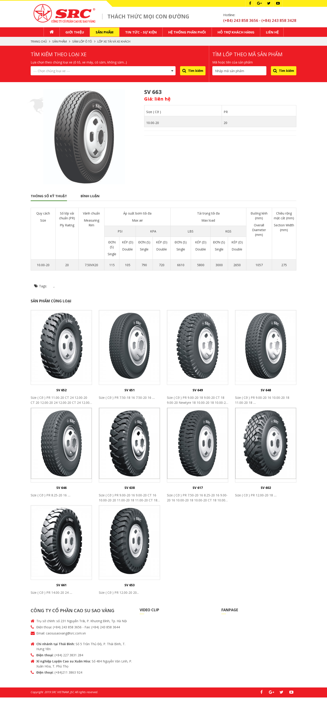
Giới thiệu (74, 32)
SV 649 (198, 390)
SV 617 (198, 488)
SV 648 (266, 390)
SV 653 (129, 586)
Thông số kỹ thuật (49, 196)
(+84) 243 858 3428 (278, 20)
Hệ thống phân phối (187, 32)
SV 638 (129, 488)
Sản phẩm (105, 32)
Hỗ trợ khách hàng (236, 32)
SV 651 (129, 390)
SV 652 (61, 390)
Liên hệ (272, 32)
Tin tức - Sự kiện (141, 32)
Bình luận (90, 196)
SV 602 (266, 488)
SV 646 (61, 488)
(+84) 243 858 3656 (241, 20)
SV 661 (61, 586)
